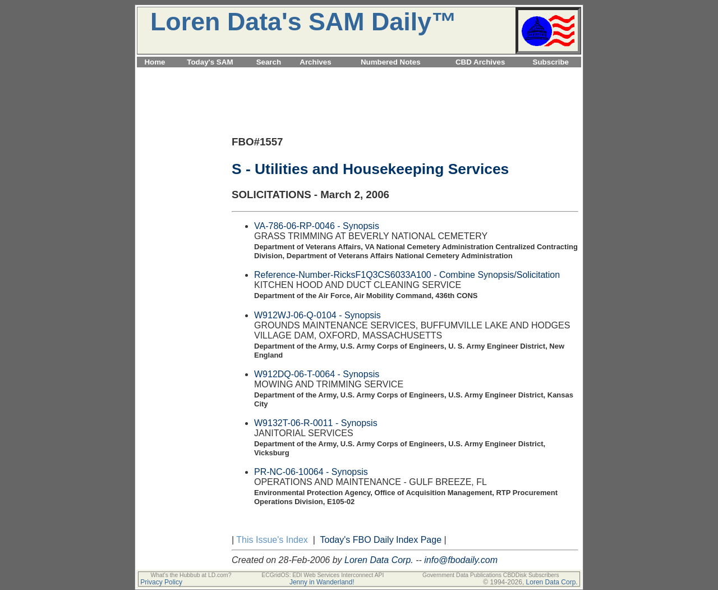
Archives (315, 62)
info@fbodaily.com (461, 560)
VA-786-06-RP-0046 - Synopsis (316, 226)
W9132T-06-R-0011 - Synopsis (316, 423)
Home (154, 62)
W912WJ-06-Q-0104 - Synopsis (317, 315)
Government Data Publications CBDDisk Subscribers (490, 575)
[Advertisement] (359, 74)
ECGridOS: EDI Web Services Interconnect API (322, 575)
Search (268, 62)
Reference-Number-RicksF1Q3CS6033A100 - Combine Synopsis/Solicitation (407, 275)
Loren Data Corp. (378, 560)
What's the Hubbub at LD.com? (190, 575)
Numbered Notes (391, 62)
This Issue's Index (272, 540)
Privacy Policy (161, 582)
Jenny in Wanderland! (322, 582)
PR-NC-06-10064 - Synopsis (311, 472)
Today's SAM (210, 62)
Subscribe (551, 62)
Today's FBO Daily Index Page (381, 540)
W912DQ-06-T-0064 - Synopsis (316, 374)
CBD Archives (480, 62)
